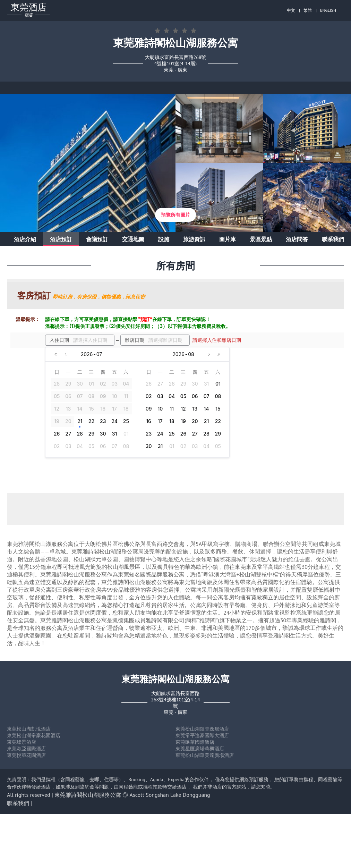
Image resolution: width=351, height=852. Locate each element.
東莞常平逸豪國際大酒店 (202, 735)
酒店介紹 (25, 239)
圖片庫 (227, 239)
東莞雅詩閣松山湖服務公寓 (87, 794)
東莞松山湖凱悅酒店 (29, 729)
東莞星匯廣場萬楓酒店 (200, 748)
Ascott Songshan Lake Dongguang (170, 794)
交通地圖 (133, 239)
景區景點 (261, 239)
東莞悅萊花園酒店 (26, 755)
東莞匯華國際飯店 (195, 742)
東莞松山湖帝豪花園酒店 (33, 735)
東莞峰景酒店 (21, 742)
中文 (291, 10)
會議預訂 (97, 239)
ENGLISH (328, 10)
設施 (163, 239)
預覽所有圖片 (175, 215)
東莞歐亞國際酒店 (26, 748)
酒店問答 (297, 239)
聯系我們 (333, 239)
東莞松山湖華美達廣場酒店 (205, 755)
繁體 (307, 10)
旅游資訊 (194, 239)
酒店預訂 (61, 239)
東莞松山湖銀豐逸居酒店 (202, 729)
